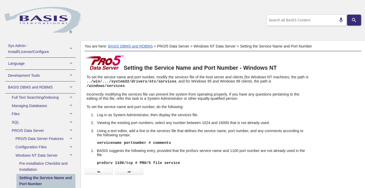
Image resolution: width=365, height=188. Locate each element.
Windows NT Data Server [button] (45, 155)
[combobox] (305, 20)
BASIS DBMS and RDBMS (41, 87)
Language (41, 63)
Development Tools (41, 75)
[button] (71, 49)
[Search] (354, 20)
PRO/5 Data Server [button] (43, 130)
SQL (43, 122)
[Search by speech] (338, 20)
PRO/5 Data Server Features (45, 139)
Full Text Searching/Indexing (43, 97)
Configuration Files (45, 147)
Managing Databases (43, 106)
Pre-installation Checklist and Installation (43, 166)
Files (43, 114)
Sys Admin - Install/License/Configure (41, 49)
